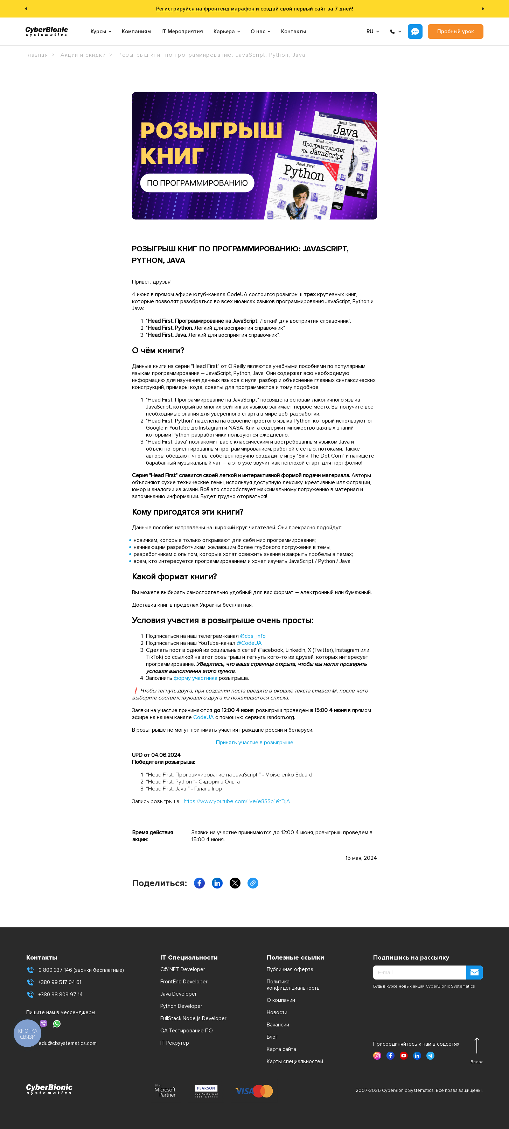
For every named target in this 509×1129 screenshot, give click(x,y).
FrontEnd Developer (184, 981)
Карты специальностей (295, 1061)
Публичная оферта (290, 969)
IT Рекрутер (174, 1043)
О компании (281, 1000)
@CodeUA (249, 643)
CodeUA (203, 717)
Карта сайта (281, 1049)
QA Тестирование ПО (186, 1030)
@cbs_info (253, 636)
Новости (277, 1012)
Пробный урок (455, 31)
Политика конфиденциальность (293, 984)
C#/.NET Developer (182, 969)
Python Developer (181, 1006)
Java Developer (178, 994)
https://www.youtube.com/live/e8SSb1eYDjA (237, 801)
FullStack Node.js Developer (193, 1018)
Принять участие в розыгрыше (254, 742)
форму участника (195, 678)
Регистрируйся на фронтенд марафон (205, 9)
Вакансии (278, 1025)
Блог (272, 1037)
